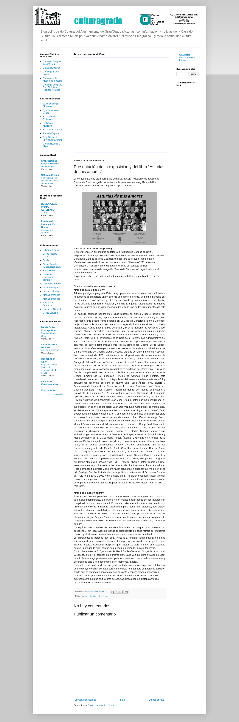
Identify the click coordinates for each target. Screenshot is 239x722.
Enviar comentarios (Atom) (101, 705)
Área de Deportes (51, 133)
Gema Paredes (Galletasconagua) (52, 265)
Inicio (122, 700)
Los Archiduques (51, 287)
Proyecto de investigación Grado (48, 224)
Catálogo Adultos (51, 68)
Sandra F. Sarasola (52, 309)
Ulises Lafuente (50, 313)
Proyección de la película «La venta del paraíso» (49, 181)
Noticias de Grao (50, 175)
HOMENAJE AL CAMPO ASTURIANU (49, 207)
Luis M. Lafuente (51, 291)
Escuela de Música (52, 129)
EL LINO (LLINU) (49, 213)
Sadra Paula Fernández (49, 304)
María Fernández (51, 295)
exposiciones (90, 596)
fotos (99, 596)
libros (105, 596)
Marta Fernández (51, 299)
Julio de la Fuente (52, 283)
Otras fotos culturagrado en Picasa (187, 58)
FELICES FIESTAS (50, 350)
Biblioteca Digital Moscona (51, 105)
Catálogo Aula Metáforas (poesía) (52, 79)
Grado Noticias (49, 161)
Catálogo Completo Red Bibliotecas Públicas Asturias (52, 87)
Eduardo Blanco (51, 250)
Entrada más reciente (85, 700)
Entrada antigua (156, 700)
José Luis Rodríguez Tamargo (48, 277)
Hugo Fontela (49, 270)
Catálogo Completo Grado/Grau (52, 62)
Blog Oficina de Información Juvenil (52, 138)
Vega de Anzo (48, 390)
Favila (46, 260)
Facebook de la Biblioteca (50, 117)
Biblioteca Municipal (48, 124)
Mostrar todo (58, 394)
